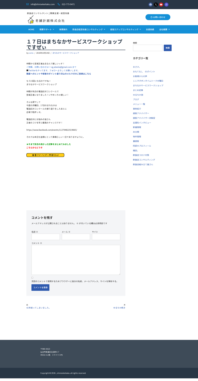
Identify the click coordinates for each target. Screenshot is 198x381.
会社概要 (164, 29)
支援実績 (150, 29)
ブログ (136, 99)
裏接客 (136, 142)
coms (31, 53)
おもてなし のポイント (144, 71)
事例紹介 (137, 109)
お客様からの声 (140, 76)
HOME (31, 29)
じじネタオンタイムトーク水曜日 (148, 81)
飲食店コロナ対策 (141, 156)
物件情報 (137, 137)
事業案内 (63, 29)
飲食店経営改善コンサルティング (88, 29)
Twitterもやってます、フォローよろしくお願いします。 (53, 70)
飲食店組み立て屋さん (143, 165)
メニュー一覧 (139, 104)
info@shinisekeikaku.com (43, 4)
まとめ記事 (138, 90)
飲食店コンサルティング (144, 161)
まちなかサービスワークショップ (66, 53)
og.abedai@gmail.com (62, 67)
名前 (34, 233)
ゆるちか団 (138, 95)
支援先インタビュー (142, 123)
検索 (135, 42)
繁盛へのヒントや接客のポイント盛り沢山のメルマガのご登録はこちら (58, 74)
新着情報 (137, 128)
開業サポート (47, 29)
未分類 (136, 132)
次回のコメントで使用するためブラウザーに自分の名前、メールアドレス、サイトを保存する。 (74, 283)
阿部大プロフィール (142, 147)
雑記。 (136, 151)
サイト (95, 233)
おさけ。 (137, 66)
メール (66, 233)
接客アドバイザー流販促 (144, 118)
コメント (36, 244)
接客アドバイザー (141, 113)
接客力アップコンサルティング (125, 29)
